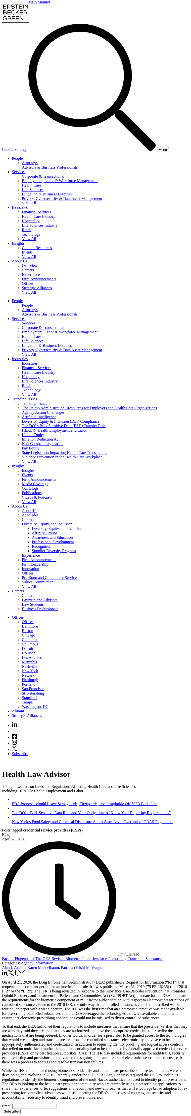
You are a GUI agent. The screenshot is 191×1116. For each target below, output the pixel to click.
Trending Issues (24, 399)
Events (27, 252)
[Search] (92, 149)
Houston (28, 653)
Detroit (27, 648)
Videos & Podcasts (37, 497)
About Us (19, 261)
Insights (18, 243)
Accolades (30, 515)
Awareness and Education (52, 537)
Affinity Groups (44, 533)
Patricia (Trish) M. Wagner (82, 967)
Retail (26, 230)
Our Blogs (30, 488)
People (17, 158)
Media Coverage (35, 484)
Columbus (30, 644)
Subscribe (20, 754)
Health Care (31, 185)
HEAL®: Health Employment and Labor (54, 430)
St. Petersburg (33, 693)
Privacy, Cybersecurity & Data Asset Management (62, 198)
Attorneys (30, 163)
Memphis (29, 662)
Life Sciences (33, 190)
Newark (28, 675)
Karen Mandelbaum (43, 967)
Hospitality (31, 221)
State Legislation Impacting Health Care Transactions (64, 452)
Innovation (30, 569)
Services (18, 172)
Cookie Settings (14, 149)
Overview (30, 265)
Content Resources (37, 248)
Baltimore (30, 626)
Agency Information (37, 963)
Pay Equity (31, 448)
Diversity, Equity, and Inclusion (47, 524)
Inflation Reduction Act (40, 439)
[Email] (34, 1106)
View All (29, 203)
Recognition (41, 546)
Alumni (18, 711)
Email (7, 1106)
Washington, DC (35, 706)
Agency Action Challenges (43, 412)
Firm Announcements (39, 279)
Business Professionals (40, 609)
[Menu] (163, 149)
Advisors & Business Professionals (50, 167)
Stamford (29, 698)
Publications (32, 493)
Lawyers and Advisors (39, 600)
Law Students (33, 604)
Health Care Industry (38, 216)
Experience (31, 274)
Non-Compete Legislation (42, 444)
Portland (28, 684)
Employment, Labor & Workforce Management (60, 181)
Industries (20, 207)
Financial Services (36, 212)
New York (30, 671)
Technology (31, 234)
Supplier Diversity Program (54, 551)
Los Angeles (32, 657)
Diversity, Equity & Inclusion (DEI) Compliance (60, 421)
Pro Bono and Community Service (49, 577)
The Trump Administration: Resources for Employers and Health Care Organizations (89, 408)
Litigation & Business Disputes (47, 194)
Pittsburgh (30, 680)
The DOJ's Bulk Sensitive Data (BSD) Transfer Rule (64, 426)
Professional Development (53, 542)
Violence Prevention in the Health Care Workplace (62, 457)
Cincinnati (30, 640)
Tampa (27, 702)
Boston (27, 631)
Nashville (29, 666)
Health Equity (33, 435)
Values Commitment (38, 582)
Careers (28, 270)
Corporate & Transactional (43, 176)
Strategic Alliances (37, 288)
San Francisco (33, 689)
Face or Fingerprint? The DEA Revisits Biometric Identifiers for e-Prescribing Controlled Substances (82, 959)
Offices (28, 283)
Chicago (28, 635)
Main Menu (37, 2)
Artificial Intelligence (39, 417)
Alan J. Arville (13, 967)
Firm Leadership (35, 564)
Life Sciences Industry (40, 225)
